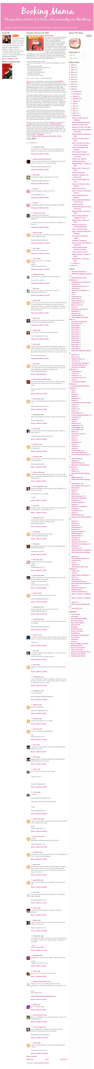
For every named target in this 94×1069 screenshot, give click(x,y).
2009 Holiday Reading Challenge (81, 274)
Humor (73, 440)
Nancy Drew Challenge (78, 498)
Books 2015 (75, 340)
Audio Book (75, 296)
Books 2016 (75, 342)
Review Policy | (67, 27)
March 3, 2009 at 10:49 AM (39, 831)
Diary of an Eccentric (37, 947)
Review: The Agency (78, 172)
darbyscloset (37, 575)
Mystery (73, 494)
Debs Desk (36, 559)
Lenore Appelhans (38, 486)
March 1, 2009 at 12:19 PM (39, 451)
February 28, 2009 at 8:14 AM (40, 197)
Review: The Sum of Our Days (81, 127)
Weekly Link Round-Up (78, 591)
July (74, 103)
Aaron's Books (75, 614)
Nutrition (74, 504)
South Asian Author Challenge (80, 552)
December (76, 91)
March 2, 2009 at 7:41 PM (38, 764)
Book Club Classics (77, 620)
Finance (73, 411)
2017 (72, 70)
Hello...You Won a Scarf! (79, 229)
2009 (72, 89)
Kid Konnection (76, 450)
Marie (34, 175)
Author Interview (76, 301)
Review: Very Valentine (79, 159)
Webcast (74, 585)
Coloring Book (75, 371)
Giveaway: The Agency (79, 240)
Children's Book (36, 136)
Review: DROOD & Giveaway (81, 122)
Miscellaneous (75, 483)
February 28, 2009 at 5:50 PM (40, 339)
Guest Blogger (75, 427)
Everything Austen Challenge (80, 402)
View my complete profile (10, 58)
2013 (72, 79)
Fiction (73, 409)
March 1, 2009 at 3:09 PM (38, 481)
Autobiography (76, 303)
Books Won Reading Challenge (81, 350)
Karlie (35, 664)
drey (34, 505)
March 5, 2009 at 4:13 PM (38, 966)
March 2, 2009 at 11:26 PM (39, 813)
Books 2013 (75, 336)
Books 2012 (75, 334)
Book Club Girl (75, 625)
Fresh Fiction (75, 637)
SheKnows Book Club (78, 542)
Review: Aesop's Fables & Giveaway (39, 35)
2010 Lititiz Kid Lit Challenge (80, 282)
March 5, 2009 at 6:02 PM (38, 976)
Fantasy (73, 404)
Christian (74, 361)
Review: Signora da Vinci (80, 252)
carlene (35, 258)
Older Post (63, 1059)
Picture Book (52, 136)
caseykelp (36, 852)
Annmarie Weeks (38, 1015)
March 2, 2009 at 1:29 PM (38, 713)
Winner (73, 602)
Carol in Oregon (38, 1027)
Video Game (75, 579)
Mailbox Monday (76, 463)
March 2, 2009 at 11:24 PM (39, 787)
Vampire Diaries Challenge (79, 575)
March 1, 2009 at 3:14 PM (38, 500)
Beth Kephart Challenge (78, 309)
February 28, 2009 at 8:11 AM (40, 183)
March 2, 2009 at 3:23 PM (38, 724)
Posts (72, 55)
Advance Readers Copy (78, 286)
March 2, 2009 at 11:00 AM (39, 685)
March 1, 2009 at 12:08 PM (39, 439)
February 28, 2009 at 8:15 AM (40, 208)
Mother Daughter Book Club (79, 643)
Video (73, 577)
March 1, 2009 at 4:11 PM (38, 512)
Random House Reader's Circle (80, 652)
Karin (34, 248)
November (76, 94)
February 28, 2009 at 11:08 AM (40, 269)
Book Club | (33, 27)
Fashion (73, 407)
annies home (37, 819)
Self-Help (74, 537)
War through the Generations (80, 583)
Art (72, 294)
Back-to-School (76, 305)
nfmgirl (35, 920)
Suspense (74, 560)
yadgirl (35, 1004)
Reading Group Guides (78, 656)
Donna (35, 428)
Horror (73, 438)
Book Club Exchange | (45, 27)
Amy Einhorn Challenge (78, 290)
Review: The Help (77, 204)
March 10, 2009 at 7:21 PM (39, 1022)
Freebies (74, 419)
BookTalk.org (75, 633)
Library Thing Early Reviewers (80, 454)
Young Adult (75, 608)
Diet (72, 390)
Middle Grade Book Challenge (80, 479)
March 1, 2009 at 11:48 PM (39, 602)
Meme (73, 469)
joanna (35, 300)
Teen (72, 562)
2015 (72, 74)
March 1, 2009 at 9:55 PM (38, 588)
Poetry (73, 513)
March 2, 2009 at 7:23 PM (38, 739)
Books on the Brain (77, 631)
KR (34, 189)
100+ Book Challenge (78, 271)
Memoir (73, 471)
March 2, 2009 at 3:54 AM (38, 645)
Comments (74, 58)
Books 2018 (75, 346)
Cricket (35, 1043)
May (74, 108)
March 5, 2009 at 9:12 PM (38, 999)
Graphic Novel (75, 425)
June (74, 106)
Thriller (73, 571)
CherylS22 (36, 955)
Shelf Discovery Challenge (79, 544)
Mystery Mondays (76, 496)
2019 (72, 65)
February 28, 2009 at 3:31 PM (40, 313)
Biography (74, 311)
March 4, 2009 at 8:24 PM (38, 915)
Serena (35, 908)
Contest (73, 373)
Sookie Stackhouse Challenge (80, 550)
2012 (72, 82)
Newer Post (30, 1059)
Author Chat (75, 298)
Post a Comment (31, 1056)
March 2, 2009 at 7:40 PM (38, 752)
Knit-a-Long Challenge (78, 452)
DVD (72, 392)
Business (74, 355)
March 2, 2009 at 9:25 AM (38, 659)
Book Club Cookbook (77, 622)
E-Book (73, 396)
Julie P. (16, 35)
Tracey (35, 971)
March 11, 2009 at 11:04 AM (39, 1037)
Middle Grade (75, 477)
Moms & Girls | (57, 27)
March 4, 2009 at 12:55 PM (39, 887)
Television (74, 564)
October (75, 96)
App (72, 292)
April (74, 110)
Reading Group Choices (78, 654)
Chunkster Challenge (77, 365)
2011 (72, 84)
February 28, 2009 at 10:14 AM (40, 243)
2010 (72, 86)
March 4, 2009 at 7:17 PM (38, 903)
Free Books (75, 417)
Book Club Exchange (77, 321)
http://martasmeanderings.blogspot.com (43, 996)
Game (73, 421)
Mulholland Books (76, 645)
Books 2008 (75, 325)
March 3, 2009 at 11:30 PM (39, 859)
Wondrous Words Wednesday (80, 604)
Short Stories (75, 548)
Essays (73, 400)
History (73, 436)
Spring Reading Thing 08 (79, 558)
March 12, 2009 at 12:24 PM (39, 1053)
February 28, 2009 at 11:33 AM (40, 283)
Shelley (35, 330)
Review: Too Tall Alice (79, 188)
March (75, 113)
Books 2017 (75, 344)
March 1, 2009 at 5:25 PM (38, 526)
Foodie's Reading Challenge (80, 415)
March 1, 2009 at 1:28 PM (38, 467)
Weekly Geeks (75, 589)
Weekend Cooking (77, 587)
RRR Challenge (76, 533)
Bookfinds (74, 627)
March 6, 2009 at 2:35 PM (38, 1010)
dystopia (74, 394)
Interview (74, 446)
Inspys (73, 444)
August (75, 101)
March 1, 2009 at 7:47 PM (38, 570)
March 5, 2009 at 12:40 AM (39, 931)
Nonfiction (74, 500)
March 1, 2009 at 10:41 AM (39, 393)
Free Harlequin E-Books (79, 152)
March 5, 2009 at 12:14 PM (39, 950)
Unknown (36, 232)
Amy (34, 288)
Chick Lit (74, 357)
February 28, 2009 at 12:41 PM (40, 295)
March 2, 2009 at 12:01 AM (39, 614)
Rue (34, 651)
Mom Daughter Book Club (79, 486)
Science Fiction (76, 535)
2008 (72, 265)
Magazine (74, 461)
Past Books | (9, 27)
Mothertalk (74, 488)
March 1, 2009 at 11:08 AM (39, 409)
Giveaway (45, 136)
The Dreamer (37, 399)
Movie (73, 490)
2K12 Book (74, 284)
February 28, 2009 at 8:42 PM (40, 358)
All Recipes (74, 616)
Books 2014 (75, 338)
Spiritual (74, 556)
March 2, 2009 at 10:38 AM (39, 671)
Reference (74, 523)
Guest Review (75, 429)
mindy (35, 532)
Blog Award (75, 313)
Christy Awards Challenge (79, 363)
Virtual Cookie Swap (77, 581)
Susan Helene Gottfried (40, 379)
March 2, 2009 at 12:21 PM (39, 699)
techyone (36, 718)
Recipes (73, 521)
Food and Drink (76, 413)
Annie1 (35, 769)
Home (75, 27)
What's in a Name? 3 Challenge (81, 594)
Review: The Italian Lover (80, 124)
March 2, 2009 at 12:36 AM (39, 629)
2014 (72, 77)
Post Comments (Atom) (41, 1063)
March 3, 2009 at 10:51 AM (39, 847)
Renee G (35, 593)
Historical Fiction (76, 434)
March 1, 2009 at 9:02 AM (38, 374)
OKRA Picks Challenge (78, 506)
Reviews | (26, 27)
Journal (73, 448)
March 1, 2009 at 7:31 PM (38, 554)
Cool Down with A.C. (77, 377)
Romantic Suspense (77, 531)
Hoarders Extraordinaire (40, 981)
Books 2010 (75, 330)
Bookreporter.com (76, 629)
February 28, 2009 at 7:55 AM (40, 154)
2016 (72, 72)
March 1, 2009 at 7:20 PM (38, 539)
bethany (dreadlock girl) (40, 159)
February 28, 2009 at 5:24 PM (40, 325)
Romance (74, 529)
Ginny (35, 745)
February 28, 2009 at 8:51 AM (40, 227)
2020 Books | (18, 27)
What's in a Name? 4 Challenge (81, 598)
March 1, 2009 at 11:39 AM (39, 423)
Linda (34, 363)
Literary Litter (37, 472)
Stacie (35, 318)
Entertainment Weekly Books (80, 635)
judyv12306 (36, 880)
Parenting (74, 508)
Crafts (73, 380)
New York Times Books (78, 647)
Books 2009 (75, 328)
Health (73, 431)
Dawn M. (35, 635)
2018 (72, 67)
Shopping (74, 546)
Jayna (35, 864)
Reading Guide (76, 515)
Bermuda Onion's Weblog (79, 618)
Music (73, 492)
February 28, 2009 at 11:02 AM (40, 253)
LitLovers (74, 641)
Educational (75, 398)
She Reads (74, 540)
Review (59, 136)
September (76, 98)
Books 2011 (75, 332)
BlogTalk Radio (76, 315)
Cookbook (74, 375)
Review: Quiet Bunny (78, 161)
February (75, 115)
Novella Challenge (77, 502)
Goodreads (74, 639)
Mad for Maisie (76, 458)
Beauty (73, 307)
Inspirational (75, 442)
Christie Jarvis (37, 213)
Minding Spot (37, 274)
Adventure (74, 288)
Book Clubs (75, 323)
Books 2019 (75, 348)
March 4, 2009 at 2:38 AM (38, 875)
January (75, 263)
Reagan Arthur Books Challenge (81, 517)
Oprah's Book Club (77, 649)
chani (34, 892)
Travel (73, 573)
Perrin (35, 344)
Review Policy (75, 527)
